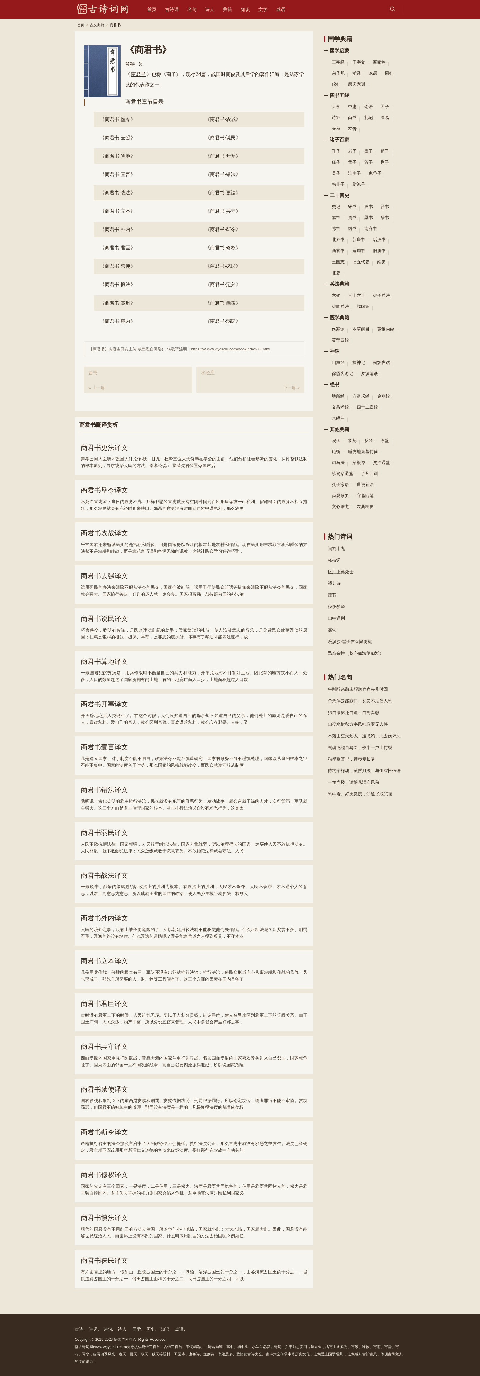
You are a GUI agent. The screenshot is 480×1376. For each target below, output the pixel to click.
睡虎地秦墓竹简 (363, 451)
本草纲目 (360, 329)
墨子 (368, 151)
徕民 (223, 266)
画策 (223, 302)
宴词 (332, 629)
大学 (336, 106)
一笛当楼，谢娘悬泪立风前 (353, 782)
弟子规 (338, 73)
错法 (223, 174)
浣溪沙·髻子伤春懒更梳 (350, 641)
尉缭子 (358, 184)
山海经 (338, 362)
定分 (223, 284)
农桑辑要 (365, 506)
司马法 (338, 462)
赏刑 (117, 302)
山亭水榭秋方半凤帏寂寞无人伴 (358, 724)
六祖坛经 (360, 396)
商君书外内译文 (104, 918)
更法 (223, 192)
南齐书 (370, 228)
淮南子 (354, 173)
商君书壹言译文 (104, 747)
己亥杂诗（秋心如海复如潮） (356, 653)
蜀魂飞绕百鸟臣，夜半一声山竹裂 (360, 747)
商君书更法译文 (104, 447)
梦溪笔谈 (369, 373)
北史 (336, 272)
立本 (117, 211)
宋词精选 (193, 1347)
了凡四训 (369, 473)
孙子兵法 (381, 295)
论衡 (336, 451)
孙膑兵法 (340, 306)
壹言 (117, 174)
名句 (192, 9)
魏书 (352, 228)
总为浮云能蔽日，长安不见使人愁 (360, 700)
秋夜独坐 (336, 606)
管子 (368, 162)
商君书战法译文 (104, 875)
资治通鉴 (381, 462)
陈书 (336, 228)
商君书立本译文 (104, 961)
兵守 (223, 211)
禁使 (117, 266)
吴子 (336, 173)
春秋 (336, 128)
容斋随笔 (365, 495)
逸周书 (358, 250)
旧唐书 (379, 250)
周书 (352, 217)
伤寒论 (338, 329)
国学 (136, 1329)
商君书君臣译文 (104, 1004)
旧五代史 (360, 261)
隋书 (385, 217)
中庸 (352, 106)
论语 (373, 73)
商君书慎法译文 (104, 1217)
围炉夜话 (381, 362)
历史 (150, 1329)
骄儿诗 (334, 583)
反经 (368, 440)
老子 (352, 151)
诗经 (336, 117)
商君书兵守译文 (104, 1046)
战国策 (363, 306)
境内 (117, 321)
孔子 (336, 151)
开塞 (223, 156)
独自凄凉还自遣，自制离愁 (353, 712)
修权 (223, 247)
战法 (117, 192)
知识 (245, 9)
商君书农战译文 (104, 533)
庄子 (336, 162)
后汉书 (379, 239)
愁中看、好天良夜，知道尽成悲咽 (360, 793)
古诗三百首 (173, 1347)
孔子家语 (340, 484)
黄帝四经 (340, 340)
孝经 (356, 73)
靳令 (223, 229)
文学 (263, 9)
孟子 (385, 106)
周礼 (389, 73)
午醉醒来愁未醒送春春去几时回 (358, 689)
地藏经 (338, 396)
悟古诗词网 (123, 1339)
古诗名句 (211, 1347)
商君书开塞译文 (104, 704)
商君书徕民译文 (104, 1260)
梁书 (368, 217)
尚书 (352, 117)
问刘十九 (336, 548)
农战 (223, 119)
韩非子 (338, 184)
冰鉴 (385, 440)
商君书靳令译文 (104, 1132)
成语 (280, 9)
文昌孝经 (340, 407)
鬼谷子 (375, 173)
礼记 (368, 117)
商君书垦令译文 (104, 490)
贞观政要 (340, 495)
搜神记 (358, 362)
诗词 (93, 1329)
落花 (332, 595)
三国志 (338, 261)
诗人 (209, 9)
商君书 (138, 74)
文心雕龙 (340, 506)
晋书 (385, 206)
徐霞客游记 (342, 373)
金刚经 (383, 396)
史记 (336, 206)
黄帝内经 (385, 329)
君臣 (117, 247)
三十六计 (356, 295)
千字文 (358, 62)
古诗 (79, 1329)
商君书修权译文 (104, 1175)
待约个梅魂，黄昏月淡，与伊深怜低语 (364, 770)
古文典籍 (97, 25)
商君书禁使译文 (104, 1089)
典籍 (227, 9)
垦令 (117, 119)
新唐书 (358, 239)
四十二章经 (367, 407)
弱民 (223, 321)
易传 (336, 440)
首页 (151, 9)
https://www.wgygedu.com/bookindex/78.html (230, 349)
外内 (117, 229)
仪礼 (336, 84)
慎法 (117, 284)
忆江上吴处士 (341, 571)
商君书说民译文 (104, 619)
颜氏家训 (356, 84)
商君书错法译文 (104, 790)
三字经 (338, 62)
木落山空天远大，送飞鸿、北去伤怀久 (364, 735)
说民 (223, 137)
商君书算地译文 (104, 661)
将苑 (352, 440)
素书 (336, 217)
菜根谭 (358, 462)
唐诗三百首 (151, 1347)
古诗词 (172, 9)
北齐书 (338, 239)
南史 (381, 261)
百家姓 (379, 62)
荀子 (385, 151)
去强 (117, 137)
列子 (385, 162)
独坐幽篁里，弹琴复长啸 (351, 759)
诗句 (107, 1329)
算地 (117, 156)
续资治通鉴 (342, 473)
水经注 (338, 418)
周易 (385, 117)
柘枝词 (334, 560)
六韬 (336, 295)
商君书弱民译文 (104, 832)
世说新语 (365, 484)
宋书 (352, 206)
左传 (352, 128)
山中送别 (336, 618)
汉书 (368, 206)
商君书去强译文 (104, 576)
